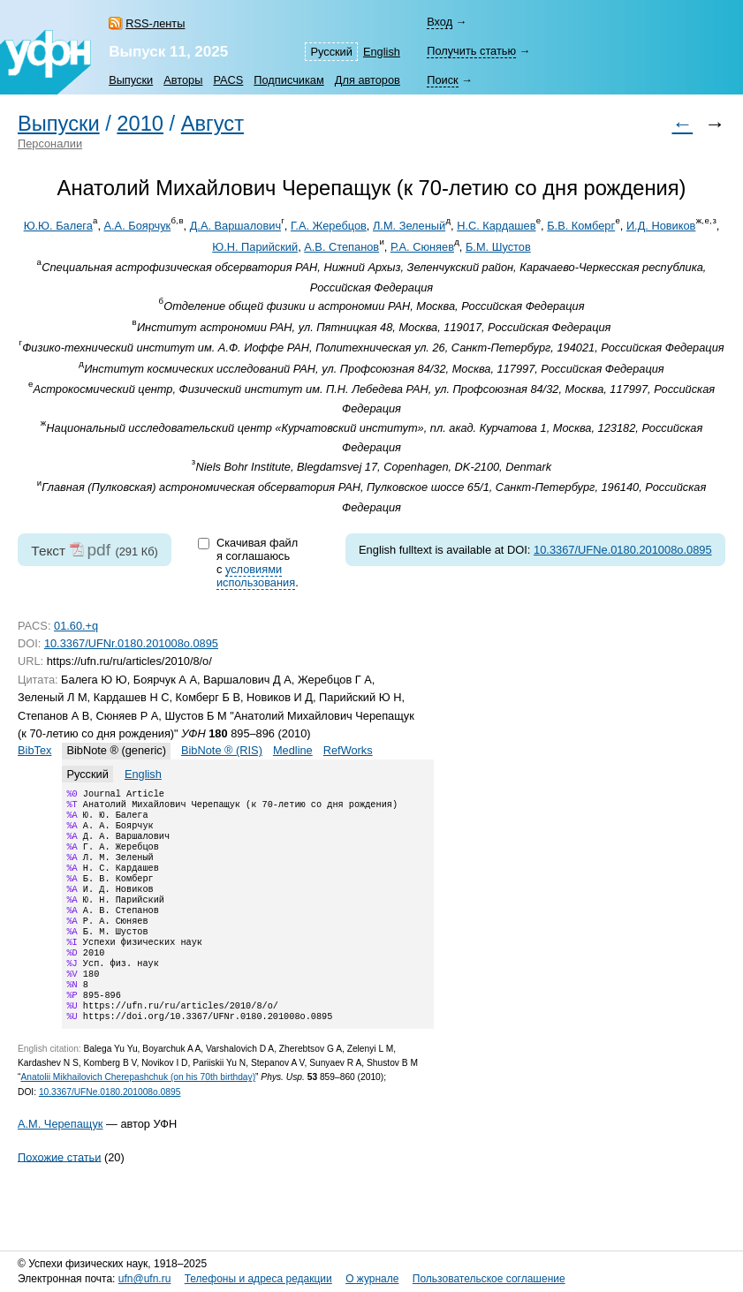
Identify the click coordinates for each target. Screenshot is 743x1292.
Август (212, 123)
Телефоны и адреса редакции (258, 1279)
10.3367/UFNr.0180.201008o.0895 (131, 643)
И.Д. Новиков (661, 225)
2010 (140, 123)
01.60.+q (76, 625)
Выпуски (131, 80)
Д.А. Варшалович (235, 225)
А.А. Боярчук (137, 225)
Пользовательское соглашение (489, 1279)
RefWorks (348, 750)
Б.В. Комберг (581, 225)
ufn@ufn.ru (144, 1279)
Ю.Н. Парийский (255, 246)
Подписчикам (288, 80)
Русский (331, 51)
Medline (293, 750)
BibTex (34, 750)
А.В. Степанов (341, 246)
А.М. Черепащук (60, 1162)
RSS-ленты (155, 23)
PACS (228, 80)
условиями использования (255, 576)
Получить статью (471, 50)
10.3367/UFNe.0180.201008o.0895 (623, 549)
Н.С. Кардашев (496, 225)
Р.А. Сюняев (422, 246)
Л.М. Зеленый (409, 225)
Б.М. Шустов (498, 246)
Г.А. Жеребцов (329, 225)
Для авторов (367, 80)
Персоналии (50, 143)
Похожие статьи (59, 1195)
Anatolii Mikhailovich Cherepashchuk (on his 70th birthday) (137, 1116)
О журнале (371, 1279)
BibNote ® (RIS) (221, 750)
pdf (98, 549)
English (381, 51)
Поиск (442, 80)
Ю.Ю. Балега (58, 225)
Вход (439, 21)
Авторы (182, 80)
